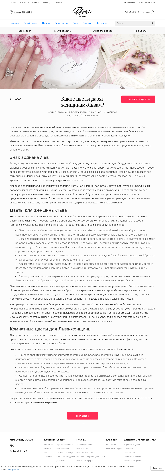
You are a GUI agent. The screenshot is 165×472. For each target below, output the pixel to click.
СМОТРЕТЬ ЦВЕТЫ (138, 100)
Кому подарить (62, 30)
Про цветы (140, 30)
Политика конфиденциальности (90, 457)
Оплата (13, 2)
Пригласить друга (114, 449)
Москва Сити (129, 453)
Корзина (146, 12)
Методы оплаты (83, 449)
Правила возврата (84, 453)
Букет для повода (102, 30)
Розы (75, 23)
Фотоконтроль (63, 449)
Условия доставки (84, 445)
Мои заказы (111, 445)
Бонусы (35, 2)
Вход (147, 2)
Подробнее (14, 469)
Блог (46, 453)
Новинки (14, 23)
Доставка (24, 2)
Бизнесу (46, 2)
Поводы (46, 23)
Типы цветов (61, 23)
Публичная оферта (84, 461)
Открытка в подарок (66, 457)
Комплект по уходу (65, 453)
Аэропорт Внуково (132, 445)
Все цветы (101, 23)
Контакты (58, 2)
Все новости (25, 30)
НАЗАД (15, 99)
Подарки (87, 23)
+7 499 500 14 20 (131, 12)
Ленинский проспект (133, 457)
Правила (48, 457)
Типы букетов (30, 23)
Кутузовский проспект (133, 461)
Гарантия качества (65, 445)
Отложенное (129, 2)
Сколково (128, 449)
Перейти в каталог (82, 417)
